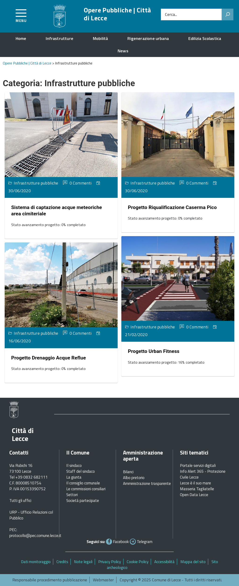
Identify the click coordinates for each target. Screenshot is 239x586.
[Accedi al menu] (21, 15)
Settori (72, 495)
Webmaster (103, 580)
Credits (62, 562)
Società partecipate (82, 500)
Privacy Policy (109, 562)
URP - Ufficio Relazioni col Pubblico (31, 515)
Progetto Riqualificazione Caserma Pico (172, 207)
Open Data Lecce (194, 495)
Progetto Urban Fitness (153, 351)
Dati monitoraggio (36, 562)
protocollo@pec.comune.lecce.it (35, 536)
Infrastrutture (59, 38)
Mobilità (100, 38)
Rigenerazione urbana (148, 38)
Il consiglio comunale (83, 483)
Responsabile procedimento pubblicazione (49, 580)
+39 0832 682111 (31, 477)
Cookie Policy (137, 562)
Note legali (83, 562)
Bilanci (128, 472)
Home (21, 38)
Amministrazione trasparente (147, 483)
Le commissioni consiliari (85, 489)
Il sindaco (74, 465)
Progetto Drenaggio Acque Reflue (48, 358)
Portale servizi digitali (198, 465)
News (123, 51)
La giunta (73, 477)
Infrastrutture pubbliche (36, 183)
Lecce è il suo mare (195, 483)
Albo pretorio (133, 478)
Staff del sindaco (80, 471)
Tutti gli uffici (20, 500)
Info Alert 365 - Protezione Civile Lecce (202, 474)
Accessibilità (164, 562)
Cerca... (171, 14)
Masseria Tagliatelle (197, 489)
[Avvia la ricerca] (227, 14)
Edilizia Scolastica (204, 38)
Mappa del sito (193, 562)
